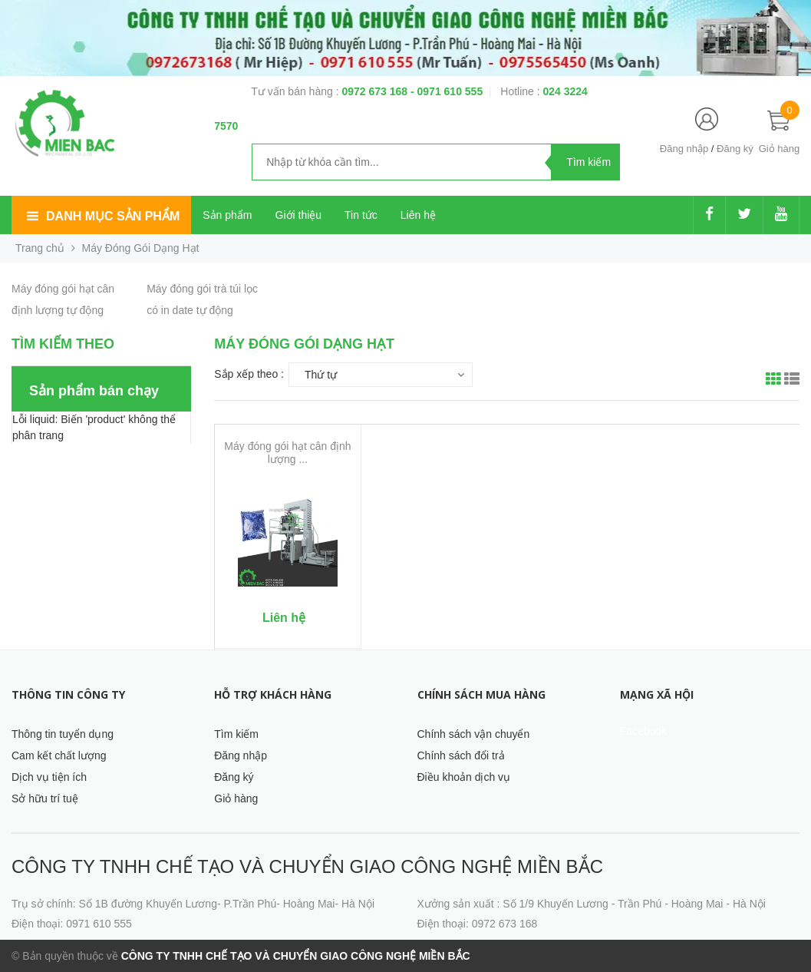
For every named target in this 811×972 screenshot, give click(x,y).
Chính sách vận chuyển (473, 734)
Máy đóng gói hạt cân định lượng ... (287, 452)
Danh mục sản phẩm (113, 216)
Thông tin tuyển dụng (63, 734)
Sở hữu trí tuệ (45, 798)
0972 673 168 (375, 91)
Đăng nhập (684, 148)
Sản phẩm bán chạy (94, 390)
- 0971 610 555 (446, 91)
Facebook (643, 731)
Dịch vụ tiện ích (49, 777)
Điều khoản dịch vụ (464, 777)
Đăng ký (735, 148)
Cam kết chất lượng (59, 755)
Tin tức (361, 215)
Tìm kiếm (236, 734)
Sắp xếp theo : (249, 374)
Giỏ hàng (236, 798)
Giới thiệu (298, 215)
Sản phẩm (227, 215)
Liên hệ (418, 215)
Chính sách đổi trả (461, 755)
